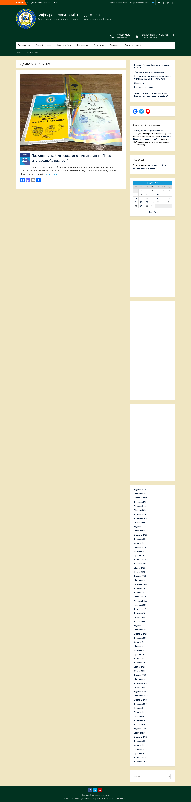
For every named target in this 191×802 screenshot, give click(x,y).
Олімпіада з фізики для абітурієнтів (148, 131)
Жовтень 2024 (140, 498)
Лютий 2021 (139, 667)
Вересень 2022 (140, 588)
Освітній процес (43, 45)
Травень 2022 (140, 605)
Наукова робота (64, 45)
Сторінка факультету (139, 3)
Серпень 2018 (140, 745)
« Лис (150, 212)
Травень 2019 (140, 716)
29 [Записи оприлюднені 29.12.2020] (141, 206)
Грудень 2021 (140, 626)
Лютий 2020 (139, 687)
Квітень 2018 (140, 758)
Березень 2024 (140, 518)
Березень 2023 (140, 564)
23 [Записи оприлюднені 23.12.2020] (147, 202)
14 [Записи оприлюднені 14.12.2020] (136, 198)
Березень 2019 (140, 720)
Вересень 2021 (140, 638)
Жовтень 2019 (140, 700)
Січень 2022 (139, 621)
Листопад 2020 (141, 679)
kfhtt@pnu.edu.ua (123, 38)
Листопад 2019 (141, 696)
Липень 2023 (140, 547)
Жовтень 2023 (140, 535)
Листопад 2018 (141, 733)
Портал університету (118, 3)
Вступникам (82, 45)
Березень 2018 (140, 762)
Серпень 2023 (140, 543)
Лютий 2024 (139, 522)
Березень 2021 (140, 663)
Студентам (99, 45)
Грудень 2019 (140, 692)
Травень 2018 (140, 753)
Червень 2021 (140, 650)
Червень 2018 (140, 749)
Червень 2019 (140, 712)
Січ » (156, 212)
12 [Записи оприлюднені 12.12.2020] (163, 194)
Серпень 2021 (140, 642)
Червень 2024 (140, 506)
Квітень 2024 (140, 514)
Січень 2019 (139, 725)
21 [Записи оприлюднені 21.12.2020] (136, 202)
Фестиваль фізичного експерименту (150, 72)
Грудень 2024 (140, 490)
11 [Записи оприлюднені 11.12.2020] (158, 194)
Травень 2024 (140, 510)
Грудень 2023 (140, 527)
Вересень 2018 (140, 741)
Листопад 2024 (141, 494)
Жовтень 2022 (140, 584)
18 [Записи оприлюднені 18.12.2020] (158, 198)
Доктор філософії (133, 45)
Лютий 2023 (139, 568)
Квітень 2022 (140, 609)
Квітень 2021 (140, 659)
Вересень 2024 (140, 502)
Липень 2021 (140, 646)
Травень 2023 (140, 555)
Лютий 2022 (139, 617)
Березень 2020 (140, 683)
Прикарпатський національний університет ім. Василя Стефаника (92, 798)
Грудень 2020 (140, 675)
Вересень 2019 (140, 704)
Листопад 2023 (141, 531)
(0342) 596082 (124, 35)
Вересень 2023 (140, 539)
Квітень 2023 (140, 560)
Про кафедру (24, 45)
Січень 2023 (139, 572)
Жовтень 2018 (140, 737)
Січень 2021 (139, 671)
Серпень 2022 (140, 593)
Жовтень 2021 (140, 634)
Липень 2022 (140, 597)
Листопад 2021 (141, 630)
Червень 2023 (140, 551)
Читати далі (51, 174)
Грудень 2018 (140, 729)
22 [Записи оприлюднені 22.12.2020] (141, 202)
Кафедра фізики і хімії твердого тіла (69, 15)
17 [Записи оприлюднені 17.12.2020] (152, 198)
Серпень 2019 (140, 708)
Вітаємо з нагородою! (143, 87)
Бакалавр (114, 45)
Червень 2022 (140, 601)
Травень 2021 (140, 654)
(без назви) (139, 83)
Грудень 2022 (140, 576)
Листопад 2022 (141, 580)
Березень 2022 (140, 613)
